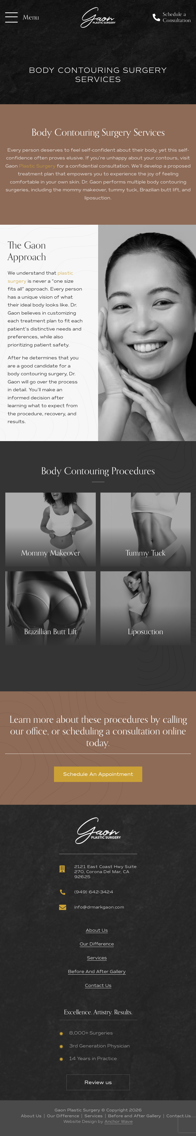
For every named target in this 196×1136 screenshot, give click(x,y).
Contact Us (98, 985)
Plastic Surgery (37, 166)
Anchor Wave (118, 1121)
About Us (96, 930)
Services (96, 957)
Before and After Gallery (97, 971)
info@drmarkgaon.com (91, 907)
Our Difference (97, 944)
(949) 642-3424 (86, 892)
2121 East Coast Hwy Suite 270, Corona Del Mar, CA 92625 (98, 871)
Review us (98, 1082)
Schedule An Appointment (98, 774)
